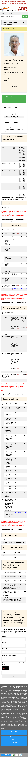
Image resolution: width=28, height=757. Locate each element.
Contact (14, 739)
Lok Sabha (9, 13)
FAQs (14, 744)
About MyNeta (14, 731)
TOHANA (5, 22)
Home (2, 13)
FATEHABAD (19, 21)
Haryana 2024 (11, 21)
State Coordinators (14, 736)
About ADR (14, 734)
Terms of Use (14, 742)
